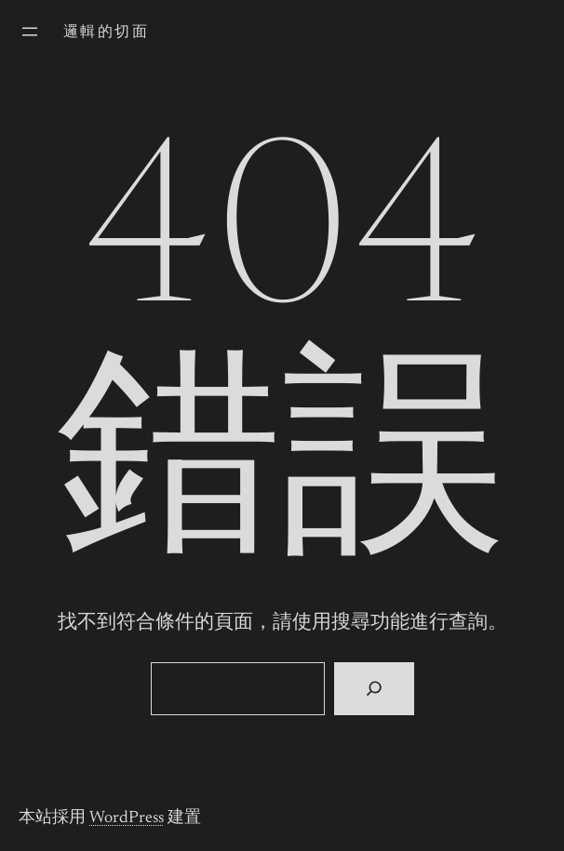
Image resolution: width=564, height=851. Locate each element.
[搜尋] (373, 689)
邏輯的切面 (106, 32)
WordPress (126, 818)
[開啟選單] (30, 31)
